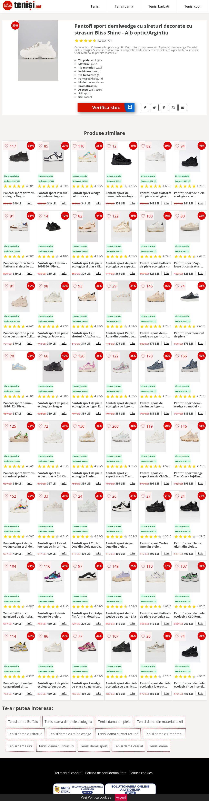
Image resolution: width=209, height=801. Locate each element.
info (29, 203)
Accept (121, 797)
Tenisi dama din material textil (160, 721)
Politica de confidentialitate (106, 773)
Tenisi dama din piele (114, 721)
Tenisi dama (124, 6)
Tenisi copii (192, 6)
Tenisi (95, 6)
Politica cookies (141, 773)
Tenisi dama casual (128, 746)
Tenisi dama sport (94, 746)
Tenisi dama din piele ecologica (68, 721)
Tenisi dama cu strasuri (56, 746)
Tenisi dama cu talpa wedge (70, 734)
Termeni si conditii (68, 773)
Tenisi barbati (158, 6)
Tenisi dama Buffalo (23, 721)
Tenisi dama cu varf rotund (118, 734)
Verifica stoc (113, 107)
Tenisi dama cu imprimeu (164, 734)
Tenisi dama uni (20, 746)
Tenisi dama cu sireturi (25, 734)
